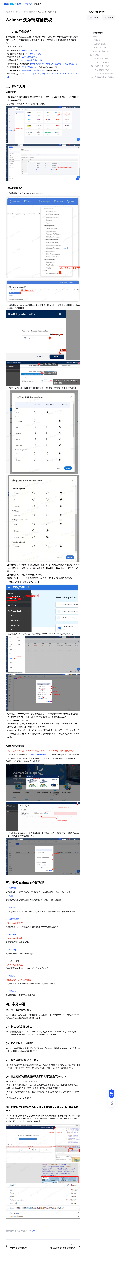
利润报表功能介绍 (29, 67)
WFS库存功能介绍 (29, 57)
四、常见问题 (94, 55)
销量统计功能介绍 (37, 64)
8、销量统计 (11, 976)
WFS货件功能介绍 (33, 54)
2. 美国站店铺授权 (99, 44)
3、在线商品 (11, 908)
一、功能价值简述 (96, 33)
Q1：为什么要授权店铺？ (100, 59)
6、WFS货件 (11, 950)
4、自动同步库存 (12, 919)
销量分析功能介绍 (70, 64)
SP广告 (50, 74)
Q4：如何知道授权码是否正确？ (102, 70)
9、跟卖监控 (11, 991)
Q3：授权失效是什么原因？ (101, 66)
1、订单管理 (11, 888)
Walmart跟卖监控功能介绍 (33, 70)
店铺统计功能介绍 (53, 64)
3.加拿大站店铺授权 (99, 48)
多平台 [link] (17, 12)
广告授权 (32, 74)
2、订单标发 (11, 896)
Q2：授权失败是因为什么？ (101, 62)
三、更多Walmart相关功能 (99, 51)
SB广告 (58, 74)
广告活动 (42, 74)
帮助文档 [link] (9, 12)
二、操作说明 (94, 36)
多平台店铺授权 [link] (29, 12)
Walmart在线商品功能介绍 (31, 60)
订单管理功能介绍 (29, 50)
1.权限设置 (96, 40)
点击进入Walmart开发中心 (39, 755)
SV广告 (66, 74)
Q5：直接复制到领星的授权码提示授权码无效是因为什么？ (103, 73)
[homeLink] (28, 4)
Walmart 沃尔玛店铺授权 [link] (47, 12)
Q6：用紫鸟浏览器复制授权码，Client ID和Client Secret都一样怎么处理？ (103, 77)
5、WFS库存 (11, 934)
